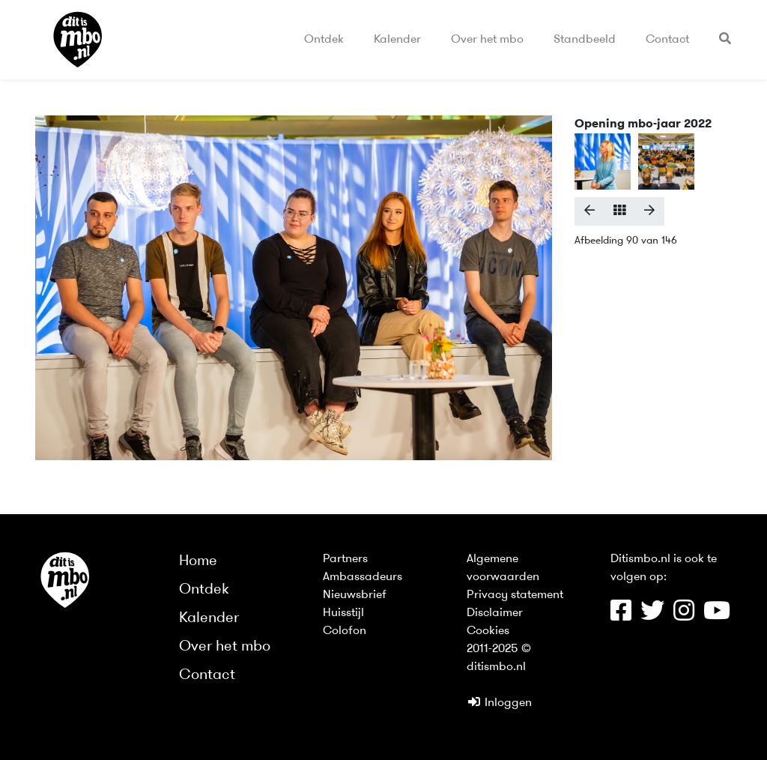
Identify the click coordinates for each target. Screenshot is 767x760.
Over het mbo (487, 40)
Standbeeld (585, 40)
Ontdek (324, 40)
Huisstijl (343, 613)
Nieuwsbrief (354, 595)
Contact (667, 40)
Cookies (488, 631)
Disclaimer (495, 613)
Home (198, 561)
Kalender (397, 40)
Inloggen (499, 703)
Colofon (344, 631)
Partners (345, 559)
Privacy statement (515, 595)
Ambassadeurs (362, 577)
